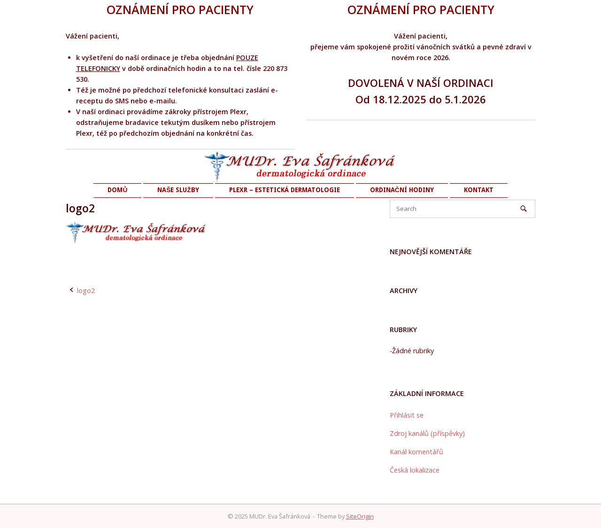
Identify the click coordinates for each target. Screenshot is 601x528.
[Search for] (462, 209)
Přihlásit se (407, 415)
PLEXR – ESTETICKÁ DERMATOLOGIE (284, 190)
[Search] (523, 208)
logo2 (86, 290)
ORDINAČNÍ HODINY (402, 190)
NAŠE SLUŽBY (178, 190)
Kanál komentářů (416, 451)
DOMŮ (117, 190)
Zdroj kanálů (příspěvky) (427, 433)
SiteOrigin (360, 516)
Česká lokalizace (414, 470)
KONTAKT (478, 190)
